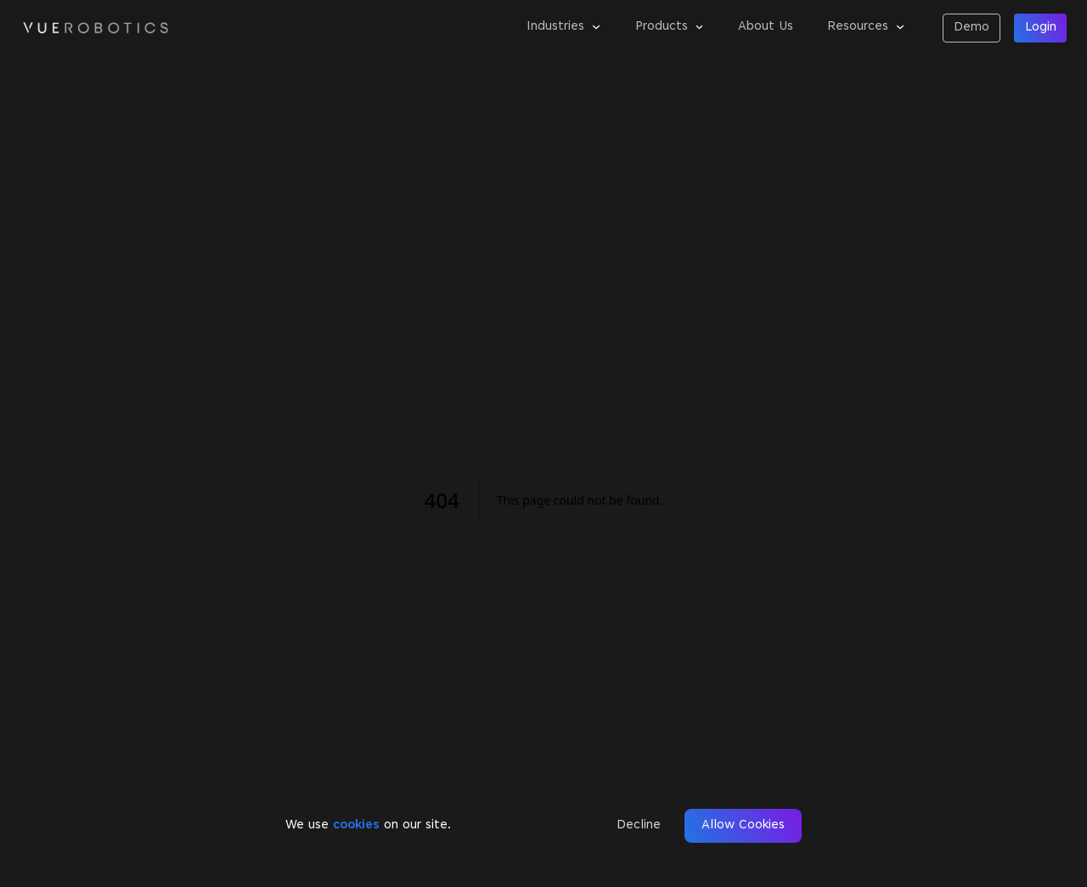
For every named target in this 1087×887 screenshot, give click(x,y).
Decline (639, 825)
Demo (971, 27)
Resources (866, 26)
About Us (765, 26)
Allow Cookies (743, 825)
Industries (564, 26)
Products (670, 26)
